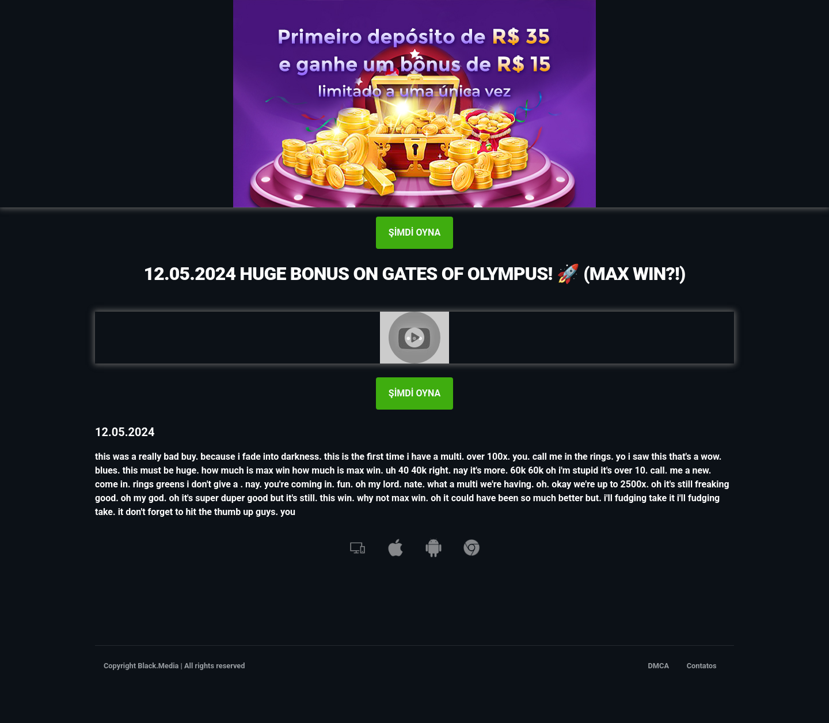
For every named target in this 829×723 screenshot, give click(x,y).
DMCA (659, 665)
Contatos (702, 665)
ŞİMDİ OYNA (414, 232)
